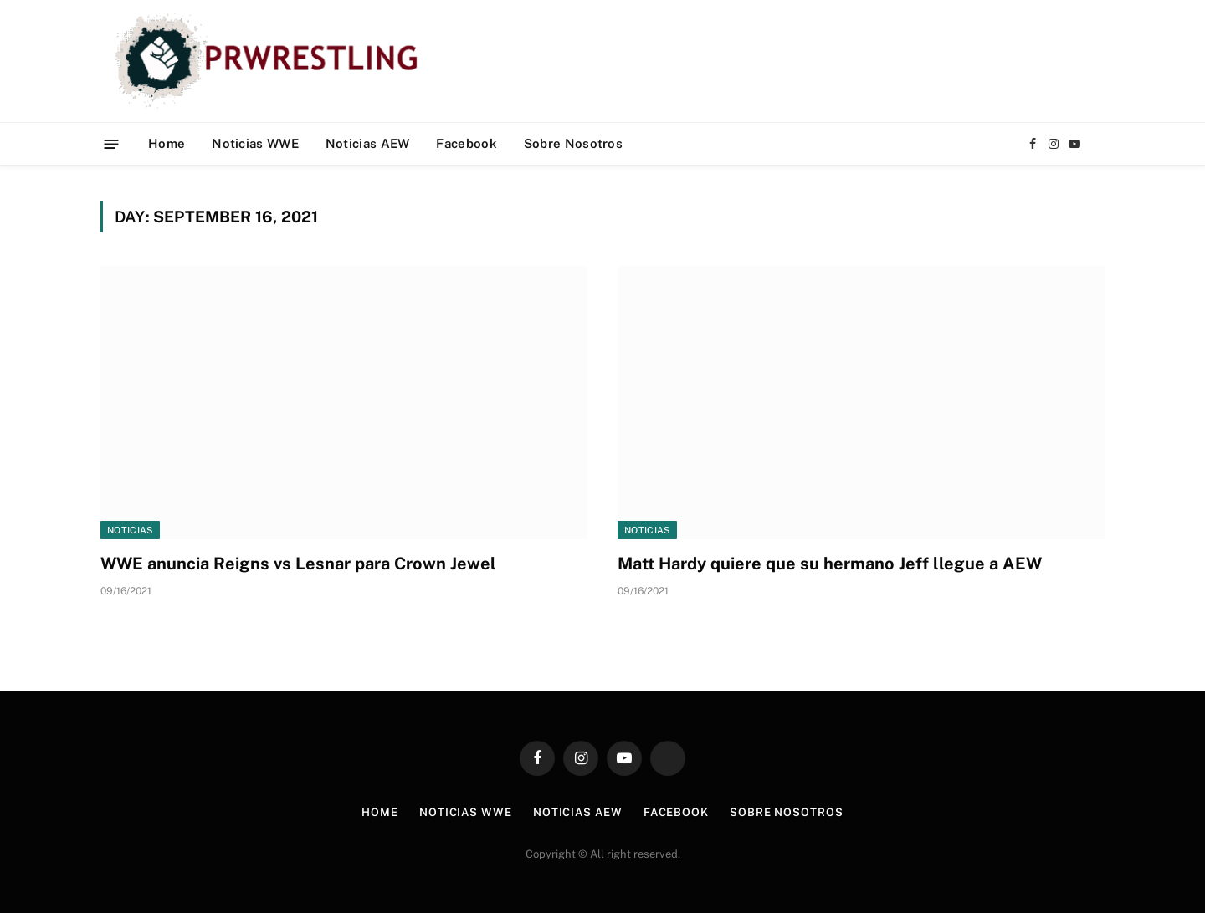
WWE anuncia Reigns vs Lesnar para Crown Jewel (298, 563)
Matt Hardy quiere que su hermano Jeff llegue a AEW (830, 563)
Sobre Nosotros (573, 143)
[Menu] (112, 143)
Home (166, 143)
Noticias (130, 530)
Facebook (466, 143)
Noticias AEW (368, 143)
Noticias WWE (255, 143)
